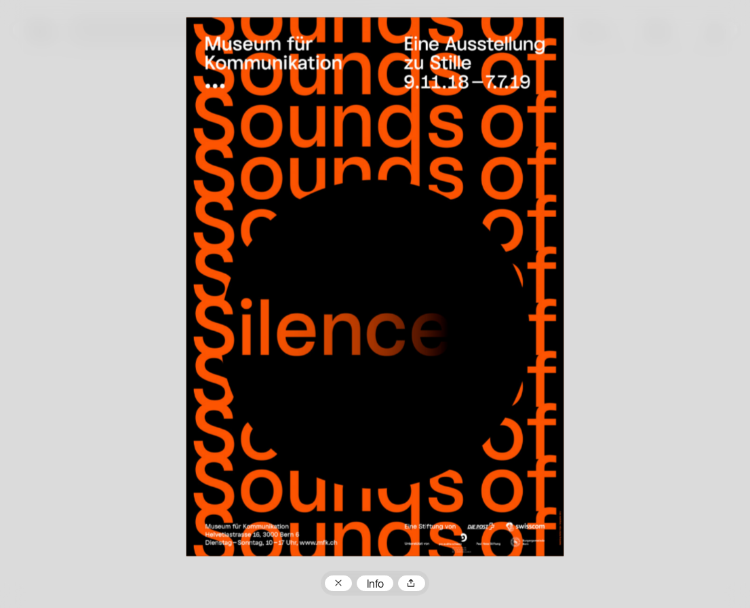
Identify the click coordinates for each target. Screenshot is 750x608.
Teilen (411, 583)
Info (375, 585)
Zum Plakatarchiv (338, 583)
